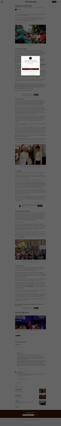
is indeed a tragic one (41, 64)
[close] (38, 57)
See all (17, 406)
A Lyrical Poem (17, 390)
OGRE (18, 352)
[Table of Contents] (1, 213)
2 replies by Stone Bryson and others (23, 378)
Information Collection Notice (30, 71)
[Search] (49, 2)
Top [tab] (16, 386)
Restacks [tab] (20, 344)
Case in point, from (19, 56)
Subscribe (54, 1)
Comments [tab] (17, 344)
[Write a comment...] (31, 349)
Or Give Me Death (18, 389)
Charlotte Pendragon (20, 371)
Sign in (58, 1)
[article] (30, 391)
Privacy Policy (37, 71)
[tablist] (18, 345)
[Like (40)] (16, 12)
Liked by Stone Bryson (20, 353)
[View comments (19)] (19, 12)
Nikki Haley (31, 286)
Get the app (40, 205)
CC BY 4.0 (30, 45)
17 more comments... (18, 382)
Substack (26, 424)
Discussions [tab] (21, 386)
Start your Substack (28, 422)
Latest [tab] (18, 386)
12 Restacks (25, 335)
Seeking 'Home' (18, 395)
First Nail (17, 401)
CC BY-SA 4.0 (31, 262)
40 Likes (22, 335)
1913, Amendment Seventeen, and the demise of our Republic (24, 402)
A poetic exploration (18, 396)
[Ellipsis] (45, 352)
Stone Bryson (21, 391)
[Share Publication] (51, 2)
